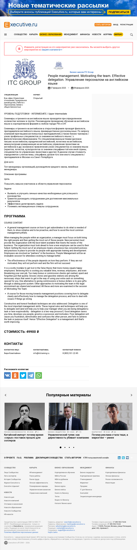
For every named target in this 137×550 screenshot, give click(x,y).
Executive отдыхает (11, 486)
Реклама (28, 458)
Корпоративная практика (90, 476)
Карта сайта (52, 532)
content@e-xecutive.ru (65, 528)
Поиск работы (34, 476)
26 (115, 432)
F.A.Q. (19, 458)
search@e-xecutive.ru (72, 522)
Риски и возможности (15, 432)
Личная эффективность (38, 483)
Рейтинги (58, 483)
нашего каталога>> (52, 49)
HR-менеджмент (35, 472)
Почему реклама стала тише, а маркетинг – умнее (110, 436)
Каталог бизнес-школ (63, 503)
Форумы (107, 34)
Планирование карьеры (38, 486)
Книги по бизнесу (62, 493)
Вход (115, 25)
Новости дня (9, 497)
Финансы (85, 34)
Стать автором (103, 25)
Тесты (57, 496)
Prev (5, 395)
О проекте (9, 458)
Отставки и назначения (13, 504)
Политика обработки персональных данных (21, 532)
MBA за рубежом (61, 479)
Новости (96, 34)
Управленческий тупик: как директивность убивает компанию (68, 436)
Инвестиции (110, 483)
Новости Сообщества (12, 511)
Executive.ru (18, 526)
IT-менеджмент (86, 479)
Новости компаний (11, 501)
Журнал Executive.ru (12, 483)
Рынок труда (34, 479)
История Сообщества (12, 479)
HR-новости (8, 514)
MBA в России (60, 476)
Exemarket (84, 493)
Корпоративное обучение (65, 472)
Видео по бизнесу (62, 500)
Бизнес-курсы (60, 486)
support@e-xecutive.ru (66, 530)
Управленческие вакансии (40, 490)
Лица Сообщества (11, 472)
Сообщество (20, 34)
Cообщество (10, 468)
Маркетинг (97, 432)
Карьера (33, 34)
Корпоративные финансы (115, 472)
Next (131, 395)
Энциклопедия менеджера (91, 496)
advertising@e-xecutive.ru (65, 526)
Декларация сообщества (49, 458)
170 (79, 432)
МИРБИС (118, 34)
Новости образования (12, 507)
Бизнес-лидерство (57, 432)
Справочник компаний (38, 493)
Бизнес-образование (51, 34)
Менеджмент (71, 34)
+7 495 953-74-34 (119, 522)
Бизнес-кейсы (60, 490)
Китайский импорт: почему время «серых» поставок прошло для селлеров (23, 437)
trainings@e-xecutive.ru (76, 524)
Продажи (83, 486)
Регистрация (126, 25)
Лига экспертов (10, 476)
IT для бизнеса (86, 490)
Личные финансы (112, 476)
